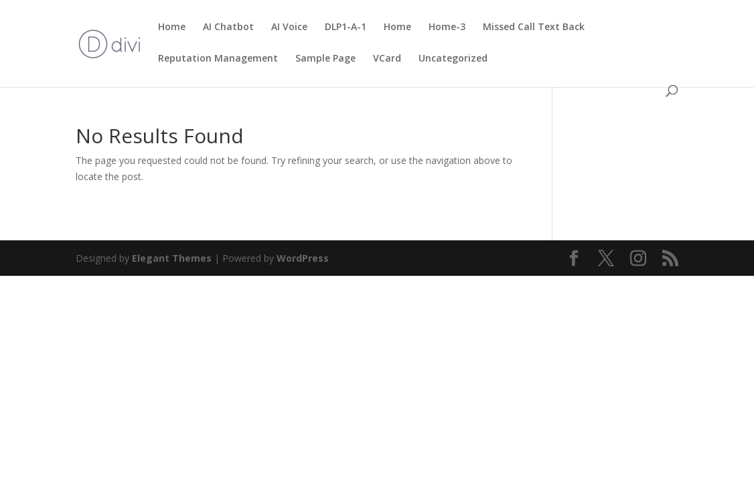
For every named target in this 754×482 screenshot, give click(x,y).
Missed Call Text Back (534, 27)
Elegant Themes (172, 258)
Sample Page (325, 59)
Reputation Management (218, 59)
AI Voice (289, 27)
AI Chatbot (228, 27)
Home (171, 27)
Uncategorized (453, 59)
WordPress (303, 258)
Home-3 (447, 27)
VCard (387, 59)
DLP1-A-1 (345, 27)
